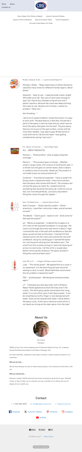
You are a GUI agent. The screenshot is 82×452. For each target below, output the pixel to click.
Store (4, 4)
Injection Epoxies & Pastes (55, 16)
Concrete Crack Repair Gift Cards (41, 23)
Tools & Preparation (62, 20)
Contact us (6, 7)
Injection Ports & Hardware (22, 20)
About (12, 4)
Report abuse (48, 436)
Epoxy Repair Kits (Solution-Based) (30, 16)
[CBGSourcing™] (41, 5)
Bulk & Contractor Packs (43, 20)
